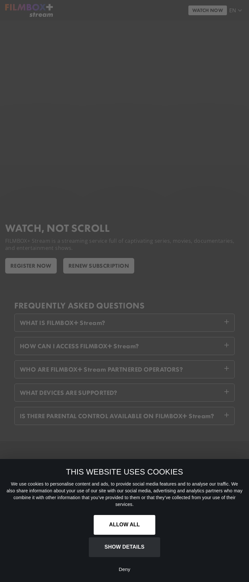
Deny (124, 569)
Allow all (124, 524)
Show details (124, 547)
